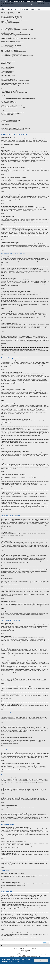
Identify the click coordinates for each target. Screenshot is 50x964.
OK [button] (41, 960)
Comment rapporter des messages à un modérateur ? (11, 54)
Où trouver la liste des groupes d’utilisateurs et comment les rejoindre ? (15, 80)
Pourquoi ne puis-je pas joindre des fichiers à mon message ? (13, 51)
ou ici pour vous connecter (25, 5)
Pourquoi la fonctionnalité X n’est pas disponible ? (11, 127)
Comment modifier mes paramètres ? (8, 28)
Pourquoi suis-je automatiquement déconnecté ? (10, 22)
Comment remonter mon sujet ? (7, 57)
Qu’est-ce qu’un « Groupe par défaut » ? (9, 84)
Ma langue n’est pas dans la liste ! (8, 33)
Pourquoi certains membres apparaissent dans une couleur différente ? (15, 83)
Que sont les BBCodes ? (6, 62)
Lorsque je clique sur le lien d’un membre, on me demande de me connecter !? (18, 38)
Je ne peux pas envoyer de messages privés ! (10, 90)
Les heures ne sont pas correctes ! (8, 30)
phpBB (20, 305)
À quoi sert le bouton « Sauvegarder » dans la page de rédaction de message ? (17, 55)
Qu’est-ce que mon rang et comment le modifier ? (11, 37)
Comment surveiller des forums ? (7, 114)
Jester (28, 951)
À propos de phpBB (28, 898)
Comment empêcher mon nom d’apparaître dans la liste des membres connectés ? (17, 29)
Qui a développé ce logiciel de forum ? (8, 125)
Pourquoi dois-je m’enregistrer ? (7, 13)
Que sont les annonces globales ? (8, 67)
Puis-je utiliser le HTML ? (6, 63)
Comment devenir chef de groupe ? (8, 81)
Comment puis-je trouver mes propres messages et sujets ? (13, 107)
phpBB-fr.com (27, 950)
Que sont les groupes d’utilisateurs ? (8, 79)
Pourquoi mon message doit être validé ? (9, 56)
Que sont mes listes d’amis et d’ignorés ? (9, 96)
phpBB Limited (36, 895)
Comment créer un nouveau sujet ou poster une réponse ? (12, 42)
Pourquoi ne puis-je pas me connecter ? (9, 18)
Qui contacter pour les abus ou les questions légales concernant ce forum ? (16, 128)
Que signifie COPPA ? (5, 14)
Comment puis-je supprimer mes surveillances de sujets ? (12, 115)
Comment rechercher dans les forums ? (9, 102)
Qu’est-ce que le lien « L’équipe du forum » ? (10, 85)
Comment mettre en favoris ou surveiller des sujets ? (11, 113)
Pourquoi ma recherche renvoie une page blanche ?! (11, 105)
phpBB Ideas (21, 907)
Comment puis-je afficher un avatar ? (8, 35)
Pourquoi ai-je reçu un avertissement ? (8, 52)
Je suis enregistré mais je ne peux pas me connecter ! (12, 17)
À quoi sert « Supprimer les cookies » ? (9, 23)
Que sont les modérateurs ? (6, 78)
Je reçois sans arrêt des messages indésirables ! (10, 91)
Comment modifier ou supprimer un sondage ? (10, 49)
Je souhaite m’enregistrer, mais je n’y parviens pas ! (11, 16)
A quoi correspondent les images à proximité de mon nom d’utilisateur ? (15, 34)
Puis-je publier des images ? (6, 66)
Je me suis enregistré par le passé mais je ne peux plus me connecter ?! (15, 20)
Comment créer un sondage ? (7, 46)
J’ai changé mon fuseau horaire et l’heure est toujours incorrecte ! (14, 32)
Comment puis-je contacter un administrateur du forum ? (12, 129)
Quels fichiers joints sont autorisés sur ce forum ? (11, 120)
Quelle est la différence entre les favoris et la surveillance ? (13, 112)
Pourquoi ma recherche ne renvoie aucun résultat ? (11, 103)
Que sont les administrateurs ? (7, 76)
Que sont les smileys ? (5, 64)
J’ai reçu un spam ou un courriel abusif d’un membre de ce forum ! (14, 92)
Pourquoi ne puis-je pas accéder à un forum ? (10, 50)
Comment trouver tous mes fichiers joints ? (9, 121)
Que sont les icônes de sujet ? (7, 72)
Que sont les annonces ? (6, 68)
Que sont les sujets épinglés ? (7, 69)
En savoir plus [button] (20, 961)
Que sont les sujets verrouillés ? (7, 71)
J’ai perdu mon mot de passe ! (7, 21)
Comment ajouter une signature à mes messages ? (11, 45)
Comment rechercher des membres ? (8, 106)
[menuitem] (31, 946)
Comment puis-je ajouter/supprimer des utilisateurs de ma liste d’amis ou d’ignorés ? (18, 98)
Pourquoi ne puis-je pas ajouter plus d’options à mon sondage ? (13, 47)
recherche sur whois (35, 917)
